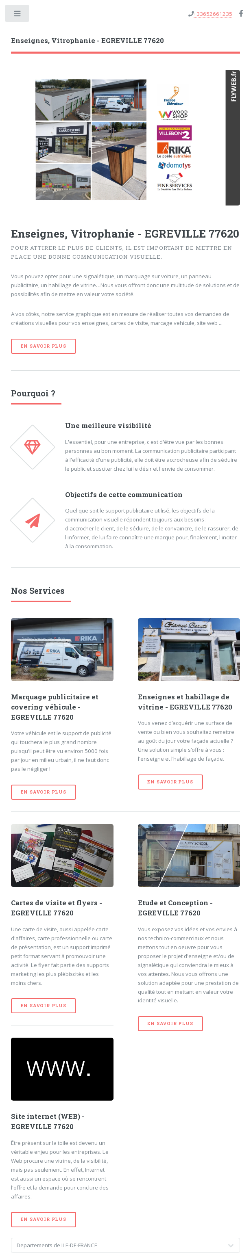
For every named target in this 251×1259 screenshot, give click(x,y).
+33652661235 (213, 13)
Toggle (17, 15)
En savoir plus (43, 346)
